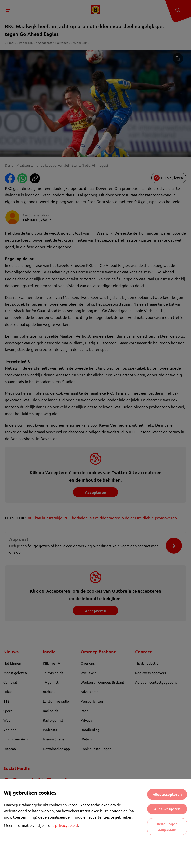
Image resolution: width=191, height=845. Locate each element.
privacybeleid (66, 825)
